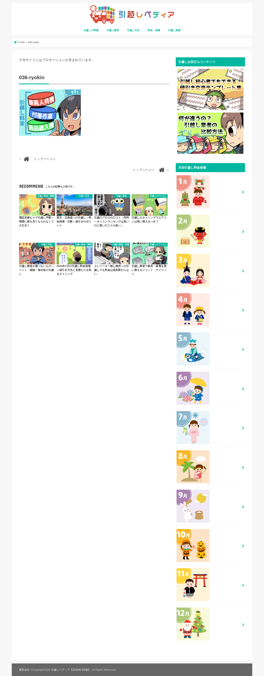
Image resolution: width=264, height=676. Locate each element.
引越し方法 (133, 30)
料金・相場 (154, 30)
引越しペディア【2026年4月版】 (71, 669)
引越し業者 (112, 30)
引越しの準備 (91, 30)
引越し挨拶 (174, 30)
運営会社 (24, 669)
